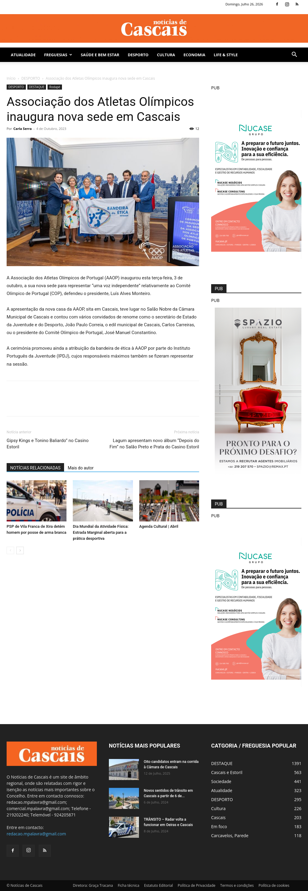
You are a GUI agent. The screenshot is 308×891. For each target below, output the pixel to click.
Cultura (166, 54)
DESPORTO (138, 54)
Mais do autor (81, 467)
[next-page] (20, 550)
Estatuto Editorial (158, 885)
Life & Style (226, 54)
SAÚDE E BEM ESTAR (100, 54)
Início (11, 78)
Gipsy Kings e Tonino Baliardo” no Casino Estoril (47, 444)
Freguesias (58, 54)
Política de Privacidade (196, 885)
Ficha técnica (128, 885)
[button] (294, 55)
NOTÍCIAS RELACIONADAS (35, 467)
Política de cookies (273, 885)
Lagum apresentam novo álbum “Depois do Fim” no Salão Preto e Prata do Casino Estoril (154, 444)
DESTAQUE (37, 87)
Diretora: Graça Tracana (93, 885)
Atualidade (23, 54)
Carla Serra (23, 128)
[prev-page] (10, 550)
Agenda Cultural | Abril (158, 526)
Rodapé (54, 87)
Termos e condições (237, 885)
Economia (194, 54)
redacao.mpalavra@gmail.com (36, 834)
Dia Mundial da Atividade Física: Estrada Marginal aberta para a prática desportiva (100, 532)
